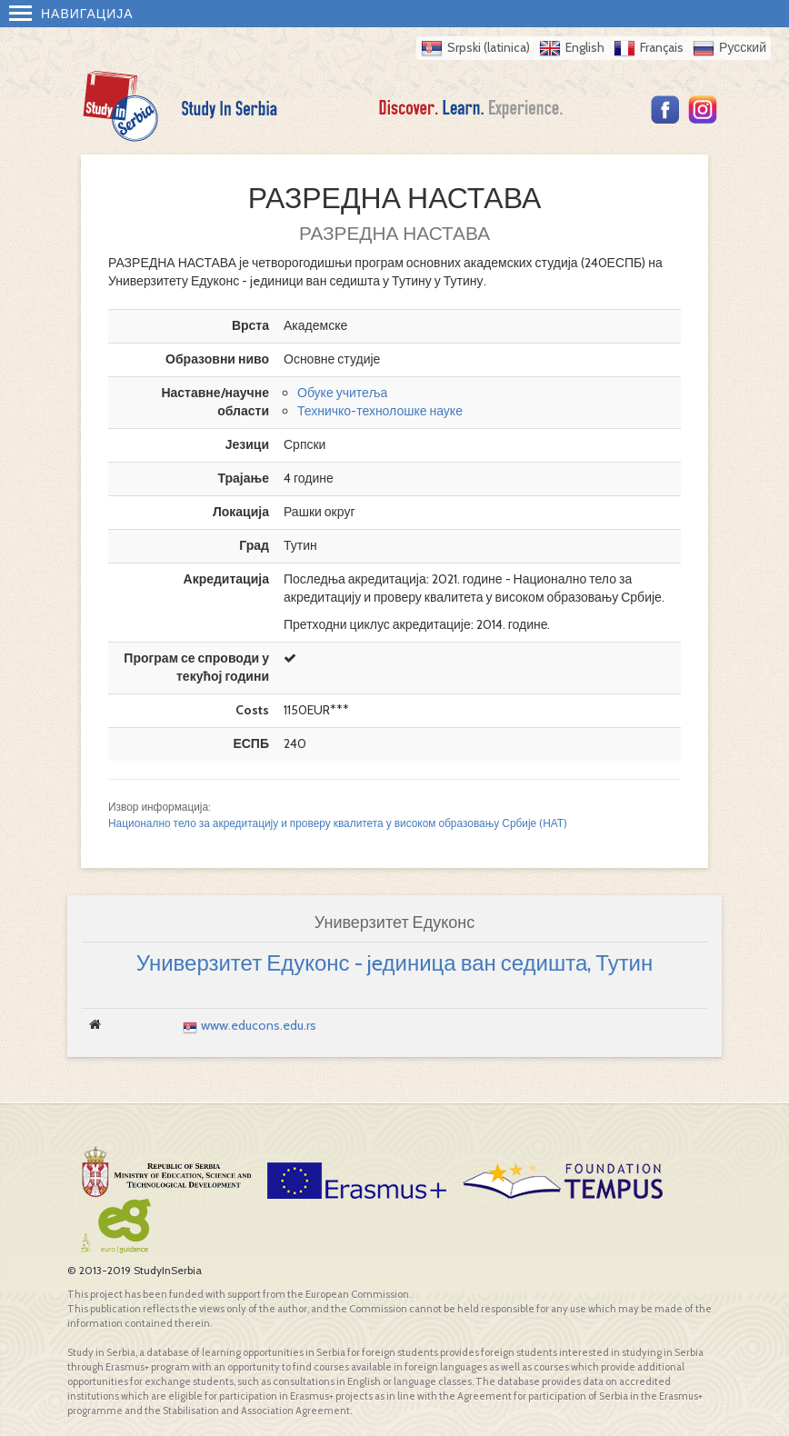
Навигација (71, 13)
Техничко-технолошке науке (380, 411)
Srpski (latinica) (488, 47)
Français (662, 47)
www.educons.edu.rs (258, 1025)
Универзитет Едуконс (394, 922)
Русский (742, 47)
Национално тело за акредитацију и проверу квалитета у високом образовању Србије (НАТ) (337, 823)
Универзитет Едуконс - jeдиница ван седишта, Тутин (395, 963)
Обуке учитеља (342, 392)
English (584, 47)
